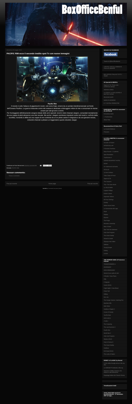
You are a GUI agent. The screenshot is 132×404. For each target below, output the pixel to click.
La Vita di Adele (108, 187)
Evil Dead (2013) (108, 351)
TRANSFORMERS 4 (110, 264)
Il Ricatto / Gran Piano (110, 276)
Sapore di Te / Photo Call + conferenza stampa (111, 85)
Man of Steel (107, 226)
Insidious (106, 348)
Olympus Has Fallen (109, 241)
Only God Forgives (109, 232)
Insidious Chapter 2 (109, 309)
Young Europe (108, 247)
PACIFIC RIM (15, 168)
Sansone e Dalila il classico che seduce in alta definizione (113, 371)
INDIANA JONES (109, 89)
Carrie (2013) (107, 285)
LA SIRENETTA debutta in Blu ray (113, 368)
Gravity (106, 202)
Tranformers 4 (108, 157)
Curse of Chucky (108, 312)
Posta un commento (14, 175)
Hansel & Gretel (108, 238)
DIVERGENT (107, 267)
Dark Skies (107, 306)
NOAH (105, 163)
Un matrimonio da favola (111, 166)
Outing (106, 250)
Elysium (106, 217)
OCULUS (106, 169)
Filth (105, 279)
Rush (105, 211)
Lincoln (106, 253)
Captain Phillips (108, 190)
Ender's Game (108, 193)
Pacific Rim (107, 330)
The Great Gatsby (109, 235)
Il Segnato (107, 282)
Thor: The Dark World (110, 184)
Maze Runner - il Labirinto (111, 151)
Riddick (106, 214)
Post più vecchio (92, 183)
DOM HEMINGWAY (109, 270)
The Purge (107, 220)
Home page (52, 183)
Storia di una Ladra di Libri (111, 273)
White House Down (109, 205)
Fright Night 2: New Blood (111, 288)
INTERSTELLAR (108, 145)
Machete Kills (107, 303)
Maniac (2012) (108, 339)
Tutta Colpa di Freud (109, 175)
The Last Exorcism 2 (109, 327)
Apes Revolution (108, 154)
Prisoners (106, 132)
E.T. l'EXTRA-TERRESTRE (111, 103)
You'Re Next (107, 315)
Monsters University (109, 223)
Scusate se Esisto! (109, 142)
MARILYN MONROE (109, 100)
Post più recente (12, 183)
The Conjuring (108, 324)
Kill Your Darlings (108, 199)
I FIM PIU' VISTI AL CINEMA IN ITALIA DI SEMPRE (113, 67)
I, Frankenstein (108, 117)
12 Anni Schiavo (108, 172)
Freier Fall (107, 291)
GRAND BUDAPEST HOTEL (112, 160)
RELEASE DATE (108, 97)
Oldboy (106, 294)
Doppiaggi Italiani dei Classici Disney (114, 375)
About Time (107, 119)
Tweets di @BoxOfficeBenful (112, 61)
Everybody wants (109, 114)
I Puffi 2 (106, 321)
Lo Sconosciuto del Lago (111, 208)
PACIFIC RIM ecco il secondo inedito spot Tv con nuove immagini (38, 53)
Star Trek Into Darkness (110, 229)
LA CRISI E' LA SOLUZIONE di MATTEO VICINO (112, 93)
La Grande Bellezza (109, 129)
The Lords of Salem (109, 354)
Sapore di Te (107, 178)
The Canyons (107, 181)
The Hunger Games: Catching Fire (113, 300)
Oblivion (106, 244)
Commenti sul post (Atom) (55, 188)
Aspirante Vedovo (109, 196)
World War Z (107, 333)
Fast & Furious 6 (108, 342)
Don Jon (106, 297)
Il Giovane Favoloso (109, 148)
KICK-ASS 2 (107, 318)
